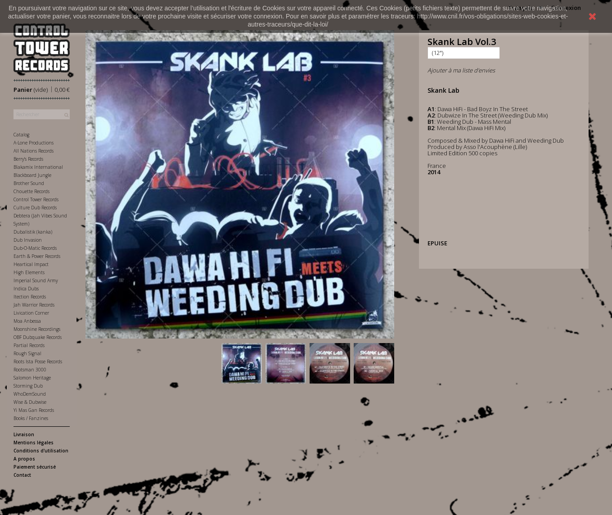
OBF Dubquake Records (38, 337)
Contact (22, 475)
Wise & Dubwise (30, 402)
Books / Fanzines (31, 418)
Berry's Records (28, 159)
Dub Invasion (28, 240)
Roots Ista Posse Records (38, 361)
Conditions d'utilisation (41, 450)
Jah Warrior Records (34, 305)
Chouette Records (32, 191)
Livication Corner (31, 313)
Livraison (24, 434)
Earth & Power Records (37, 256)
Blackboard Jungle (32, 175)
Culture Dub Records (35, 207)
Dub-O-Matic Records (35, 248)
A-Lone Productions (34, 143)
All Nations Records (34, 151)
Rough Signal (27, 353)
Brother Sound (29, 183)
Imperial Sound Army (36, 280)
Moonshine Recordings (37, 329)
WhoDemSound (30, 394)
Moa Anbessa (27, 321)
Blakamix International (38, 167)
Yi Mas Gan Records (34, 410)
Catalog (21, 134)
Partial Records (29, 345)
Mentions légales (34, 442)
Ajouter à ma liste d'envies (461, 70)
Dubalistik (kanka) (33, 232)
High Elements (29, 272)
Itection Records (30, 297)
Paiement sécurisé (35, 467)
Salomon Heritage (32, 378)
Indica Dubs (26, 288)
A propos (24, 459)
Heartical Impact (31, 264)
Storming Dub (28, 386)
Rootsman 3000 (30, 369)
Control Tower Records (36, 199)
